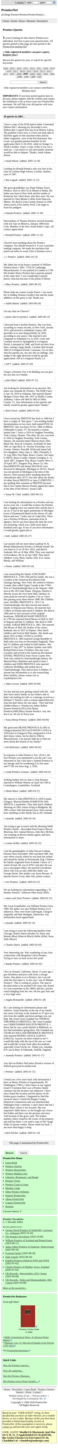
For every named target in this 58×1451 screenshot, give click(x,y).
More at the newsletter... (15, 1288)
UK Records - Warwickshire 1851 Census (26, 1273)
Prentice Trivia (12, 1181)
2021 (39, 68)
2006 (18, 74)
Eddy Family (11, 1257)
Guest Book (11, 1162)
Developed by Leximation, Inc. (28, 1398)
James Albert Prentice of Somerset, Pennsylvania (29, 1247)
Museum (31, 20)
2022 (32, 68)
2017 (15, 71)
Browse (9, 1153)
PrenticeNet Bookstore (17, 1350)
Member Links (12, 1188)
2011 (5, 74)
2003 (39, 74)
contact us (7, 1427)
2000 (19, 76)
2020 (45, 68)
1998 (32, 76)
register (20, 2)
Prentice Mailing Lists (16, 1173)
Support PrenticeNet (15, 1195)
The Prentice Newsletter (17, 1236)
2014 (35, 71)
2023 (25, 68)
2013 (42, 71)
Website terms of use (19, 1395)
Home (6, 20)
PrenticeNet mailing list (14, 46)
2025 (12, 68)
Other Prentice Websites (17, 1191)
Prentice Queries (13, 1166)
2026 (5, 68)
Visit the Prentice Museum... (17, 1376)
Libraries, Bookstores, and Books (22, 1177)
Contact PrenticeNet (15, 1202)
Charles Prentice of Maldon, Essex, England (27, 1267)
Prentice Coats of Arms (16, 1184)
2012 (49, 71)
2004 (32, 74)
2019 (52, 68)
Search (23, 1153)
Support (20, 1392)
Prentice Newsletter (13, 1219)
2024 (19, 68)
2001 (52, 74)
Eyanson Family (13, 1253)
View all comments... (13, 1370)
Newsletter (42, 20)
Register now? (10, 54)
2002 (45, 74)
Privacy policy (39, 1395)
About (28, 1392)
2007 (12, 74)
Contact (37, 1392)
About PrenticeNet (14, 1199)
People (14, 20)
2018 (8, 71)
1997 (39, 76)
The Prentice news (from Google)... (20, 1381)
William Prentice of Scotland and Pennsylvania (28, 1240)
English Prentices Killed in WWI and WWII (27, 1260)
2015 (29, 71)
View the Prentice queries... (16, 1365)
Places (22, 20)
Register (9, 1206)
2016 (22, 71)
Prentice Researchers (15, 1170)
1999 (26, 76)
